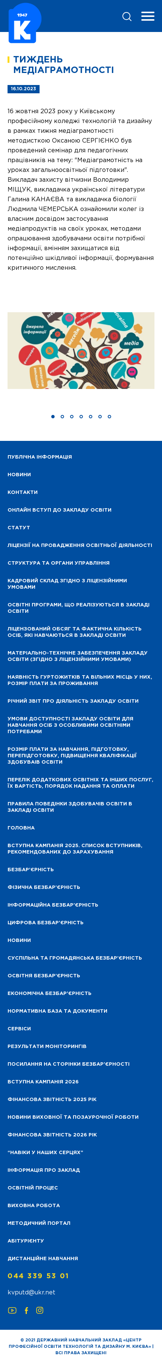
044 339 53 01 (38, 1276)
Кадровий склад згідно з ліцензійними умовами (67, 584)
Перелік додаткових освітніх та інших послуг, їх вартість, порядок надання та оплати (80, 783)
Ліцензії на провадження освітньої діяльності (80, 546)
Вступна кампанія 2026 (43, 1082)
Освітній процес (33, 1188)
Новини (19, 941)
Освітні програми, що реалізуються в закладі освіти (79, 608)
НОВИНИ (19, 475)
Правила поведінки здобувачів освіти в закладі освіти (70, 807)
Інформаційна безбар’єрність (53, 905)
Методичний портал (39, 1223)
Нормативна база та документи (57, 1011)
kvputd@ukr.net (31, 1293)
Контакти (23, 493)
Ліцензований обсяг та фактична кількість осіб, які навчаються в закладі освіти (75, 632)
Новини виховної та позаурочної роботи (73, 1117)
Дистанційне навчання (43, 1259)
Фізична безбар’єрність (44, 888)
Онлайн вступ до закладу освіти (60, 510)
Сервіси (19, 1029)
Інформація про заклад (44, 1170)
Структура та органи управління (59, 563)
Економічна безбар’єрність (50, 994)
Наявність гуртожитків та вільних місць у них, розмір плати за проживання (80, 680)
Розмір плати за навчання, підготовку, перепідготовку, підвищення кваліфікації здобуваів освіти (72, 755)
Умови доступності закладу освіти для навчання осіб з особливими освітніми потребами (70, 725)
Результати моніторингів (47, 1047)
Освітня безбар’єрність (44, 976)
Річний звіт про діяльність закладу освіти (73, 701)
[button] (53, 416)
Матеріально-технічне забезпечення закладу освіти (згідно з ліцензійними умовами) (78, 656)
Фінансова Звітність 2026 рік (52, 1135)
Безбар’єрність (31, 870)
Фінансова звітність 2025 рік (52, 1100)
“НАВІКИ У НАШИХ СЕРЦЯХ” (45, 1153)
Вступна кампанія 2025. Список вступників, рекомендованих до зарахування (75, 849)
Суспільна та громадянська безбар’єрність (75, 958)
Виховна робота (34, 1206)
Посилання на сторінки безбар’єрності (69, 1064)
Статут (19, 528)
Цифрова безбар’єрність (46, 923)
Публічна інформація (40, 457)
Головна (21, 828)
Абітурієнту (26, 1241)
